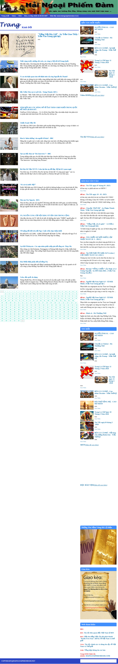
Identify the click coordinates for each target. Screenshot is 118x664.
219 (72, 314)
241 (6, 318)
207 (23, 314)
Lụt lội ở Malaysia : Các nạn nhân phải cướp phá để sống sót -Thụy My (46, 246)
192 (39, 311)
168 (19, 309)
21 (76, 291)
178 (60, 309)
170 (27, 309)
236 (64, 316)
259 (2, 320)
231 (43, 316)
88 (5, 300)
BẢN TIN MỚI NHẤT (90, 23)
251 (47, 318)
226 (23, 316)
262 (14, 320)
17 (62, 291)
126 (2, 305)
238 (72, 316)
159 (60, 307)
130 (19, 305)
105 (69, 300)
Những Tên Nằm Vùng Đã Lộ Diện (96, 527)
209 (31, 314)
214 (52, 314)
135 (39, 305)
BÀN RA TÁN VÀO (90, 181)
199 (68, 311)
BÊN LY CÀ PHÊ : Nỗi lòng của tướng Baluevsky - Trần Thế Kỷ (105, 435)
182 (76, 309)
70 (19, 298)
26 (19, 293)
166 (10, 309)
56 (47, 296)
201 (76, 311)
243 (14, 318)
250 (43, 318)
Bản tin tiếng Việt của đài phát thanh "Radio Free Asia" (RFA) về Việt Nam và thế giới (97, 639)
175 (47, 309)
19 (69, 291)
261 (10, 320)
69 (16, 298)
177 (56, 309)
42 (76, 293)
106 (73, 300)
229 (35, 316)
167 (14, 309)
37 (58, 293)
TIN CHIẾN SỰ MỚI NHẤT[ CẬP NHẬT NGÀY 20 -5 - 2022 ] (96, 238)
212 (43, 314)
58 (55, 296)
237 (68, 316)
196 (56, 311)
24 (12, 293)
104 (65, 300)
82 (62, 298)
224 (14, 316)
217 (64, 314)
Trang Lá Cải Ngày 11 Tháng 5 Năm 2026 (103, 61)
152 (31, 307)
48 (19, 296)
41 (73, 293)
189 (27, 311)
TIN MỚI (85, 329)
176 (52, 309)
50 (26, 296)
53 (37, 296)
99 (44, 300)
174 (43, 309)
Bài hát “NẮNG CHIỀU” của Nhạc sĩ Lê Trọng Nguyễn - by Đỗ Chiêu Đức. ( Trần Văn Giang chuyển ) (98, 271)
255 (64, 318)
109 (10, 302)
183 (2, 311)
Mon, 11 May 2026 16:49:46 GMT (36, 16)
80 (55, 298)
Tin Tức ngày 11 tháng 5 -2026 (112, 74)
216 (60, 314)
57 (51, 296)
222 (6, 316)
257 (72, 318)
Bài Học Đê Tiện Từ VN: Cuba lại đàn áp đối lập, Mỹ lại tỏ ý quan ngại (45, 169)
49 (23, 296)
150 (23, 307)
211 (39, 314)
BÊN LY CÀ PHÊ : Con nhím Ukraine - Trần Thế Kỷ (106, 86)
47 (16, 296)
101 (52, 300)
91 (16, 300)
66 (5, 298)
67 (9, 298)
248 (35, 318)
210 (35, 314)
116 (39, 302)
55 (44, 296)
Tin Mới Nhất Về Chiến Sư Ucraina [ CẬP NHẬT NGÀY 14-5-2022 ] (97, 254)
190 (31, 311)
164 (2, 309)
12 (44, 291)
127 (6, 305)
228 (31, 316)
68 (12, 298)
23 (9, 293)
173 (39, 309)
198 (64, 311)
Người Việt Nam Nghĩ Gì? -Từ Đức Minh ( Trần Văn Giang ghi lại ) (96, 283)
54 (40, 296)
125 (76, 302)
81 (58, 298)
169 (23, 309)
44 (5, 296)
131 (23, 305)
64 (76, 296)
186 (14, 311)
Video (14, 16)
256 (68, 318)
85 (72, 298)
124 (72, 302)
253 (56, 318)
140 (60, 305)
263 (19, 320)
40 (69, 293)
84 (69, 298)
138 (52, 305)
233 (52, 316)
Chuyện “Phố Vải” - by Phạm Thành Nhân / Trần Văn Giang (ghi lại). (97, 209)
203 (6, 314)
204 (10, 314)
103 (60, 300)
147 (10, 307)
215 (56, 314)
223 (10, 316)
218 (68, 314)
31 (37, 293)
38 (62, 293)
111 (18, 302)
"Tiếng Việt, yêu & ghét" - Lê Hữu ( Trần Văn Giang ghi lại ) (97, 225)
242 (10, 318)
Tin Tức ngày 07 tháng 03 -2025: (95, 185)
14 (51, 291)
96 (33, 300)
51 (30, 296)
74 (33, 298)
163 (76, 307)
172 (35, 309)
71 (23, 298)
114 (31, 302)
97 (37, 300)
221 (2, 316)
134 (35, 305)
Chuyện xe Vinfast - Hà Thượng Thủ (103, 39)
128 (10, 305)
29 (30, 293)
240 (2, 318)
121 (59, 302)
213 (47, 314)
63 (72, 296)
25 (16, 293)
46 (12, 296)
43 (1, 296)
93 (23, 300)
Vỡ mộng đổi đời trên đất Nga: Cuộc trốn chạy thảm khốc (41, 231)
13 (48, 291)
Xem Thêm (97, 34)
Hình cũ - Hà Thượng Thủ (93, 313)
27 (23, 293)
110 (14, 302)
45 (9, 296)
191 (35, 311)
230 (39, 316)
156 (47, 307)
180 (68, 309)
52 (33, 296)
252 (52, 318)
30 (34, 293)
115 (35, 302)
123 (67, 302)
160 (64, 307)
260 (6, 320)
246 (27, 318)
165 (6, 309)
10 (37, 291)
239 (76, 316)
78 (47, 298)
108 (6, 302)
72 (26, 298)
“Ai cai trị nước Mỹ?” (28, 185)
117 (43, 302)
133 (31, 305)
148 (14, 307)
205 (14, 314)
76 (40, 298)
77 (44, 298)
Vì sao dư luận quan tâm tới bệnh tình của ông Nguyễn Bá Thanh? (44, 77)
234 (56, 316)
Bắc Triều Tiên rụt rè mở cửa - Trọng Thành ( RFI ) (38, 92)
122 (63, 302)
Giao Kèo (85, 569)
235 (60, 316)
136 (43, 305)
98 (40, 300)
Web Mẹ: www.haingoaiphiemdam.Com (64, 16)
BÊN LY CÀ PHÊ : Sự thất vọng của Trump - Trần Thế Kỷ (105, 50)
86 (76, 298)
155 (43, 307)
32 (41, 293)
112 (22, 302)
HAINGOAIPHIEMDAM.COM (95, 655)
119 (51, 302)
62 (69, 296)
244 (19, 318)
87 (1, 300)
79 (51, 298)
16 (58, 291)
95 (30, 300)
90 (12, 300)
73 (30, 298)
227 (27, 316)
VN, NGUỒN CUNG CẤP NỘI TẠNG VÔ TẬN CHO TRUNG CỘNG (44, 215)
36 (55, 293)
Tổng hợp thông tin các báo (92, 650)
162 (72, 307)
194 (47, 311)
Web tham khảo (88, 624)
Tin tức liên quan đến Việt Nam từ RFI (97, 633)
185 (10, 311)
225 (19, 316)
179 (64, 309)
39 (65, 293)
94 (26, 300)
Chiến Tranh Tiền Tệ (28, 123)
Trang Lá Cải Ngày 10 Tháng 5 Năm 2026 (103, 413)
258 (76, 318)
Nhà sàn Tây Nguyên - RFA (29, 200)
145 (2, 307)
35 (51, 293)
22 (5, 293)
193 (43, 311)
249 (39, 318)
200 (72, 311)
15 (55, 291)
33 (44, 293)
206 (19, 314)
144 (76, 305)
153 (35, 307)
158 (56, 307)
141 (64, 305)
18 (65, 291)
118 (47, 302)
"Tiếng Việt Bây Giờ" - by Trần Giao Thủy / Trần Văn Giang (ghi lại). (58, 35)
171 (31, 309)
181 (72, 309)
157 (52, 307)
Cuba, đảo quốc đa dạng (29, 277)
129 (14, 305)
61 (65, 296)
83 (65, 298)
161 (68, 307)
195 (52, 311)
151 (27, 307)
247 (31, 318)
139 (56, 305)
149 (19, 307)
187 (19, 311)
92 (19, 300)
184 (6, 311)
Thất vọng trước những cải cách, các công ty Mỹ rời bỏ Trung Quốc (44, 61)
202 (2, 314)
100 (48, 300)
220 (76, 314)
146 (6, 307)
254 (60, 318)
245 (23, 318)
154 (39, 307)
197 (60, 311)
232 (47, 316)
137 (47, 305)
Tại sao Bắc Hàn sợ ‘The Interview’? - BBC (35, 154)
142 (68, 305)
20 (73, 291)
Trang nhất (5, 16)
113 (26, 302)
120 (55, 302)
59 (58, 296)
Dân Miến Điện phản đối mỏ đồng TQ (34, 262)
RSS (20, 16)
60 (62, 296)
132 (27, 305)
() (92, 95)
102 (56, 300)
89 (9, 300)
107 (2, 302)
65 (1, 298)
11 (41, 291)
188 (23, 311)
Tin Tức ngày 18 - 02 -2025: (93, 194)
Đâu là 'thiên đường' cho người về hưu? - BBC (37, 138)
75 (37, 298)
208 (27, 314)
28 (26, 293)
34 (48, 293)
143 (72, 305)
